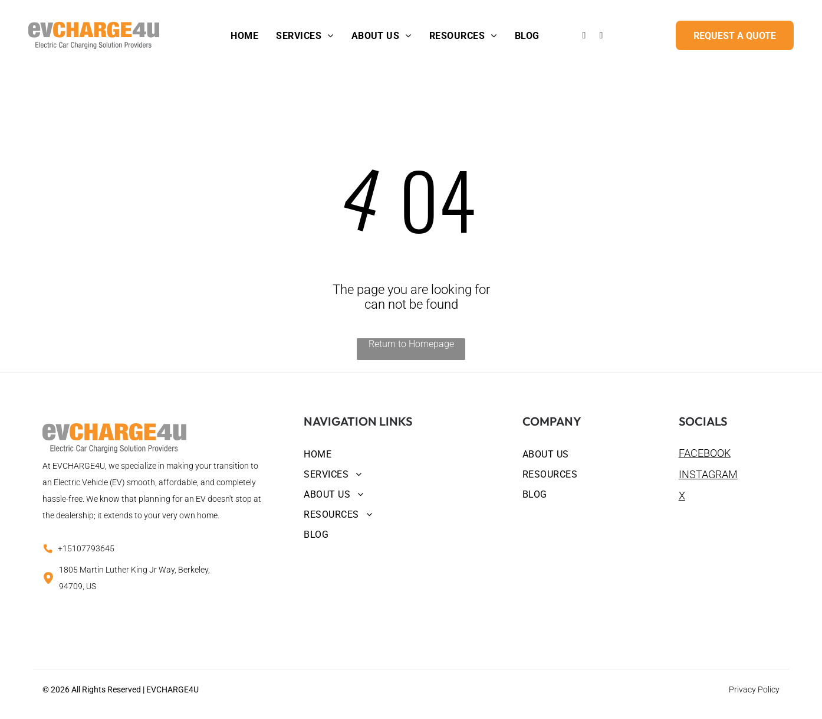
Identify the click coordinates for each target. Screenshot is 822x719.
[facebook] (584, 36)
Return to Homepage (411, 343)
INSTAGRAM (708, 474)
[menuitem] (244, 35)
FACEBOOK (705, 453)
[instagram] (601, 36)
